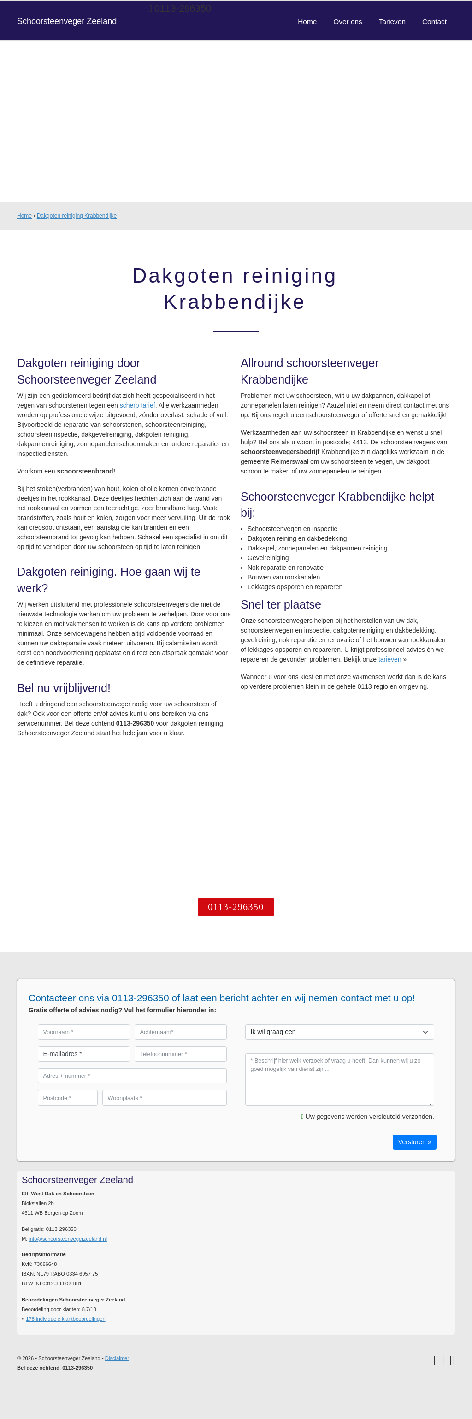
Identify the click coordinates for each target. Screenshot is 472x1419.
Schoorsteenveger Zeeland (67, 21)
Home (24, 216)
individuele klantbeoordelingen (65, 1319)
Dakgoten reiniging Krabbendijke (77, 216)
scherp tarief (137, 405)
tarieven (389, 659)
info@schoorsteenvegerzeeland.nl (68, 1239)
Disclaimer (117, 1358)
